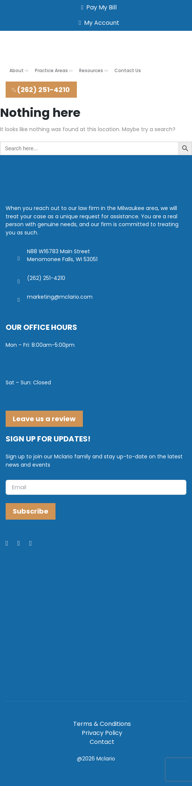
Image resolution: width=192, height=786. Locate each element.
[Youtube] (35, 543)
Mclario (105, 758)
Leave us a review (44, 418)
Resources (91, 70)
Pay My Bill (97, 7)
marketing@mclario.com (60, 297)
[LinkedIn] (24, 543)
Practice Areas (51, 70)
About (16, 70)
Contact (102, 742)
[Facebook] (12, 543)
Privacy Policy (102, 733)
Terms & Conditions (102, 723)
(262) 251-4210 (40, 89)
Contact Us (127, 70)
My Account (97, 22)
